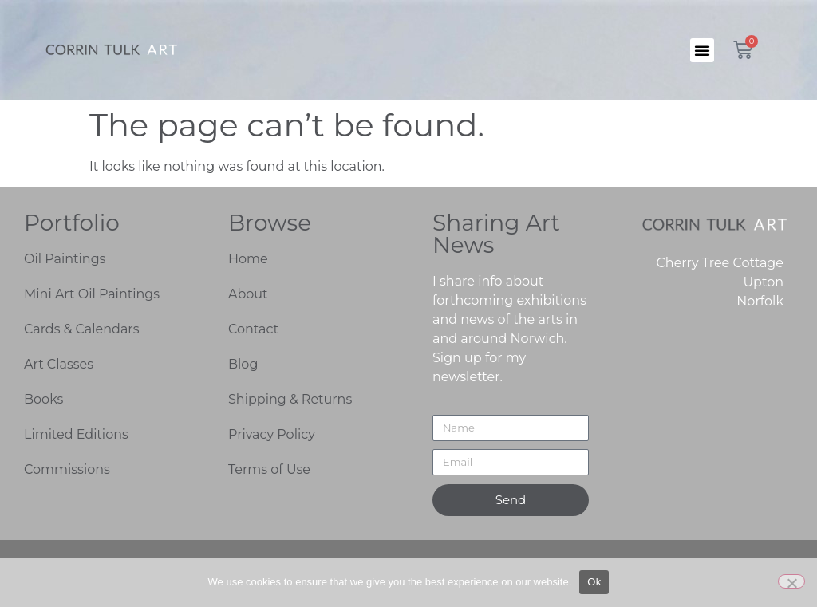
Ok (594, 582)
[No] (791, 581)
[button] (702, 50)
